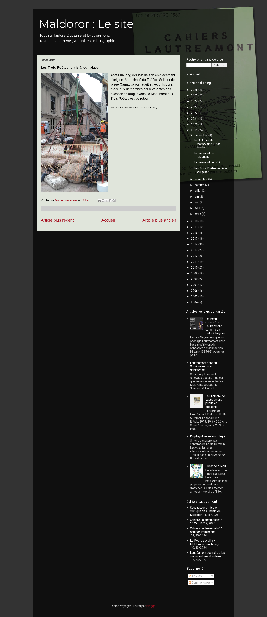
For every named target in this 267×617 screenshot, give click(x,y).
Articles (195, 576)
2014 (194, 244)
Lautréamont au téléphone (204, 154)
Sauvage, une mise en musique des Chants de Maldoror (205, 511)
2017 (194, 227)
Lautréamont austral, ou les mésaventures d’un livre (207, 554)
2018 (194, 221)
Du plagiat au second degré (207, 436)
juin (197, 196)
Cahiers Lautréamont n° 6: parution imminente (206, 530)
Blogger (151, 606)
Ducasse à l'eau (215, 466)
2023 (194, 107)
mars (198, 214)
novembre (201, 179)
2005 (194, 296)
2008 (194, 279)
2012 (194, 256)
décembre (201, 135)
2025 (194, 95)
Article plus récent (57, 220)
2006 (194, 290)
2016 (194, 233)
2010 (194, 267)
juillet (198, 190)
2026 (194, 89)
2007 (194, 285)
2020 (194, 124)
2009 (194, 273)
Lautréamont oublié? (207, 162)
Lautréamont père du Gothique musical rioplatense (203, 366)
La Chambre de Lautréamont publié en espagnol (215, 401)
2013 (194, 250)
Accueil (108, 220)
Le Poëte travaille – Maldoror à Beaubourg (204, 542)
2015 (194, 238)
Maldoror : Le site (86, 24)
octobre (200, 185)
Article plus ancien (159, 220)
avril (198, 208)
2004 (194, 302)
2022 (194, 113)
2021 (194, 118)
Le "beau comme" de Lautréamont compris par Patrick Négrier (215, 326)
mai (197, 202)
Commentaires (200, 582)
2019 (194, 130)
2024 (194, 101)
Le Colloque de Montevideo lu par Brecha (207, 143)
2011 (194, 262)
